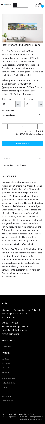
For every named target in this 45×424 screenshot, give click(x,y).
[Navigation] (2, 5)
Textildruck (5, 372)
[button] (5, 28)
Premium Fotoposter (8, 379)
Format (22, 158)
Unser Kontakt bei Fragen (22, 165)
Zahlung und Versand (36, 417)
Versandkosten (38, 134)
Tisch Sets (5, 387)
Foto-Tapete (6, 368)
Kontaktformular (7, 347)
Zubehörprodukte (7, 401)
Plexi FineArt (6, 363)
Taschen (4, 392)
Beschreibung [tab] (9, 175)
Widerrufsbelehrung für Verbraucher (31, 419)
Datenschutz (22, 417)
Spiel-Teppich (6, 396)
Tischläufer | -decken (8, 383)
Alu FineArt (5, 359)
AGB (4, 417)
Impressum (12, 417)
